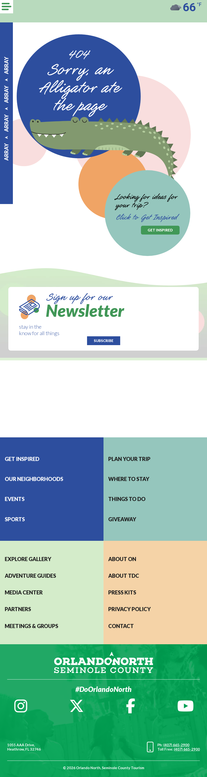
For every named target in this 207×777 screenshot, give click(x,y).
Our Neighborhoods (34, 479)
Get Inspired (22, 459)
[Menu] (6, 6)
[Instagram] (20, 706)
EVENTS (15, 499)
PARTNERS (18, 609)
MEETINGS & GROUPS (31, 626)
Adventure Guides (30, 576)
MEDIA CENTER (24, 592)
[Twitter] (76, 706)
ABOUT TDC (123, 576)
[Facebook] (130, 706)
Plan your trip (129, 459)
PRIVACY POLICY (129, 609)
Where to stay (128, 479)
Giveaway (122, 519)
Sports (15, 519)
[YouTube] (185, 706)
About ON (122, 559)
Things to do (126, 499)
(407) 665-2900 (176, 745)
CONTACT (121, 626)
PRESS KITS (122, 592)
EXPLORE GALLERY (28, 559)
